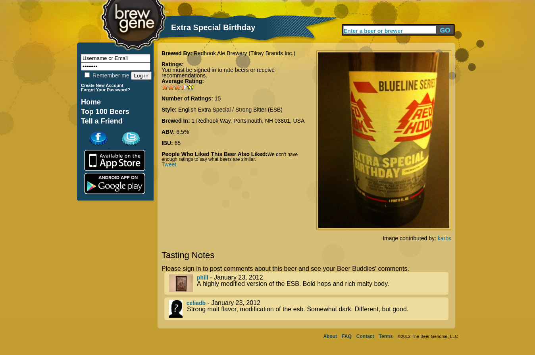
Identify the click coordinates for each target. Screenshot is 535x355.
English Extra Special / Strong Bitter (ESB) (230, 109)
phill (202, 277)
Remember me (107, 75)
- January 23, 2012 (308, 283)
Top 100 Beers (105, 112)
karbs (444, 238)
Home (91, 102)
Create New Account (102, 85)
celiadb (196, 303)
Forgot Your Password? (105, 89)
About (330, 336)
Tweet (169, 164)
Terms (386, 336)
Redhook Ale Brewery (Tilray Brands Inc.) (244, 53)
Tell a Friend (102, 121)
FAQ (347, 336)
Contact (365, 336)
